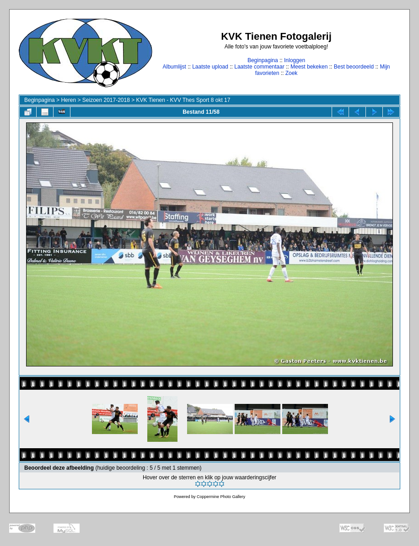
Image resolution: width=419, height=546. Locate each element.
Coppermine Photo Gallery (221, 496)
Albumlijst (174, 67)
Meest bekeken (309, 67)
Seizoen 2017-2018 (106, 100)
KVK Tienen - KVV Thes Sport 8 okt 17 (183, 100)
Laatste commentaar (259, 67)
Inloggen (294, 60)
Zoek (291, 73)
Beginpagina (262, 60)
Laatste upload (210, 67)
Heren (68, 100)
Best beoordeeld (354, 67)
